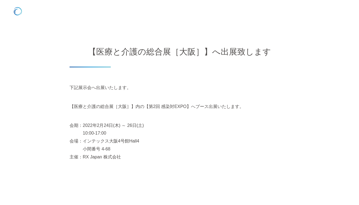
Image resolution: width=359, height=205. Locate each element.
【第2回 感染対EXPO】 (167, 106)
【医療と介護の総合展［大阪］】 (103, 106)
